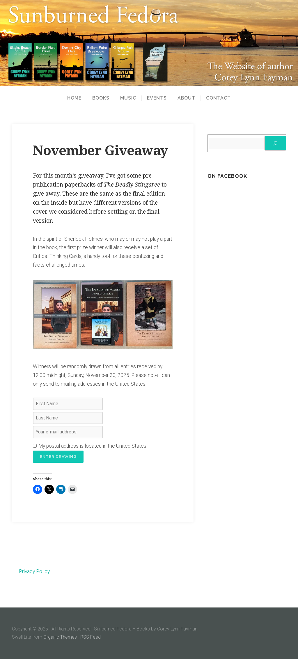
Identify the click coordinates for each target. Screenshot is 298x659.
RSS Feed (90, 637)
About (186, 98)
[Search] (275, 143)
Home (74, 98)
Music (128, 98)
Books (100, 98)
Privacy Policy (34, 571)
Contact (218, 98)
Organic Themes (60, 637)
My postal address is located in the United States (89, 446)
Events (157, 98)
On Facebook (227, 176)
